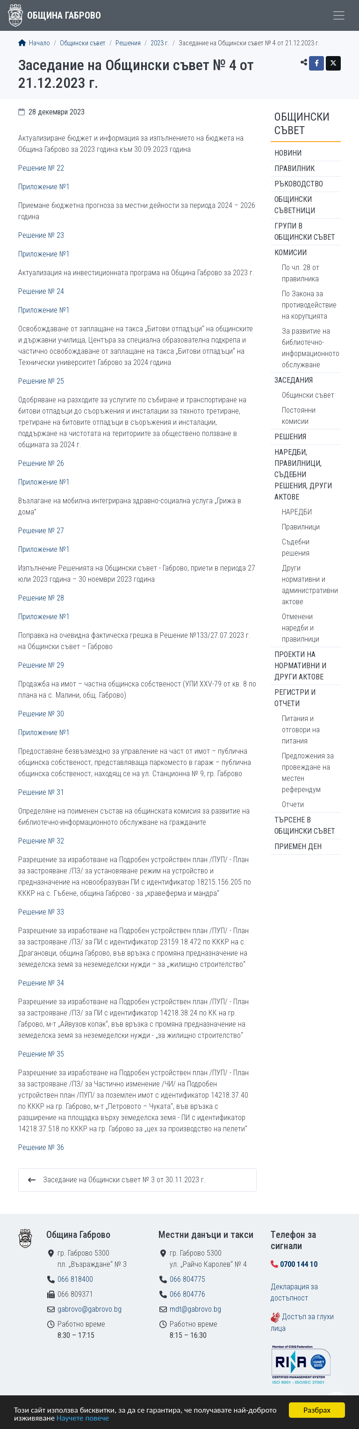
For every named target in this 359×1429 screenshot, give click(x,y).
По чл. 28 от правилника (300, 273)
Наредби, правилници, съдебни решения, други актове (303, 474)
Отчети (293, 804)
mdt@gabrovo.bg (195, 1309)
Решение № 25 (41, 381)
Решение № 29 (41, 665)
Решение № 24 (41, 291)
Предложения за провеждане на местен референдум (308, 772)
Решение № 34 (41, 983)
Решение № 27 (41, 530)
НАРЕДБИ (297, 511)
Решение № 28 (41, 597)
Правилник (294, 168)
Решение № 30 (41, 713)
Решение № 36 (41, 1147)
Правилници (301, 526)
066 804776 (187, 1294)
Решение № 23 (41, 235)
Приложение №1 (44, 186)
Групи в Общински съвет (304, 231)
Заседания (293, 380)
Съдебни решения (295, 547)
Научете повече (83, 1418)
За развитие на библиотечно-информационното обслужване (310, 348)
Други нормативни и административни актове (310, 585)
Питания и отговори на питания (301, 729)
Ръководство (298, 183)
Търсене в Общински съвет (304, 825)
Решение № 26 (41, 463)
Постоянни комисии (299, 416)
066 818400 (75, 1279)
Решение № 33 (41, 911)
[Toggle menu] (339, 15)
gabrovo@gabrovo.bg (89, 1309)
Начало (34, 43)
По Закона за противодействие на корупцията (309, 305)
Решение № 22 (41, 168)
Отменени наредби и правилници (300, 627)
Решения (128, 43)
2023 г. (160, 43)
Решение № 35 (41, 1054)
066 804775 (187, 1279)
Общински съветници (294, 205)
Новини (288, 153)
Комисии (290, 252)
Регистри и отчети (295, 698)
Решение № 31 (41, 792)
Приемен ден (298, 846)
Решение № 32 (41, 840)
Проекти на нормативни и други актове (300, 665)
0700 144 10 (298, 1264)
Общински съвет (83, 43)
